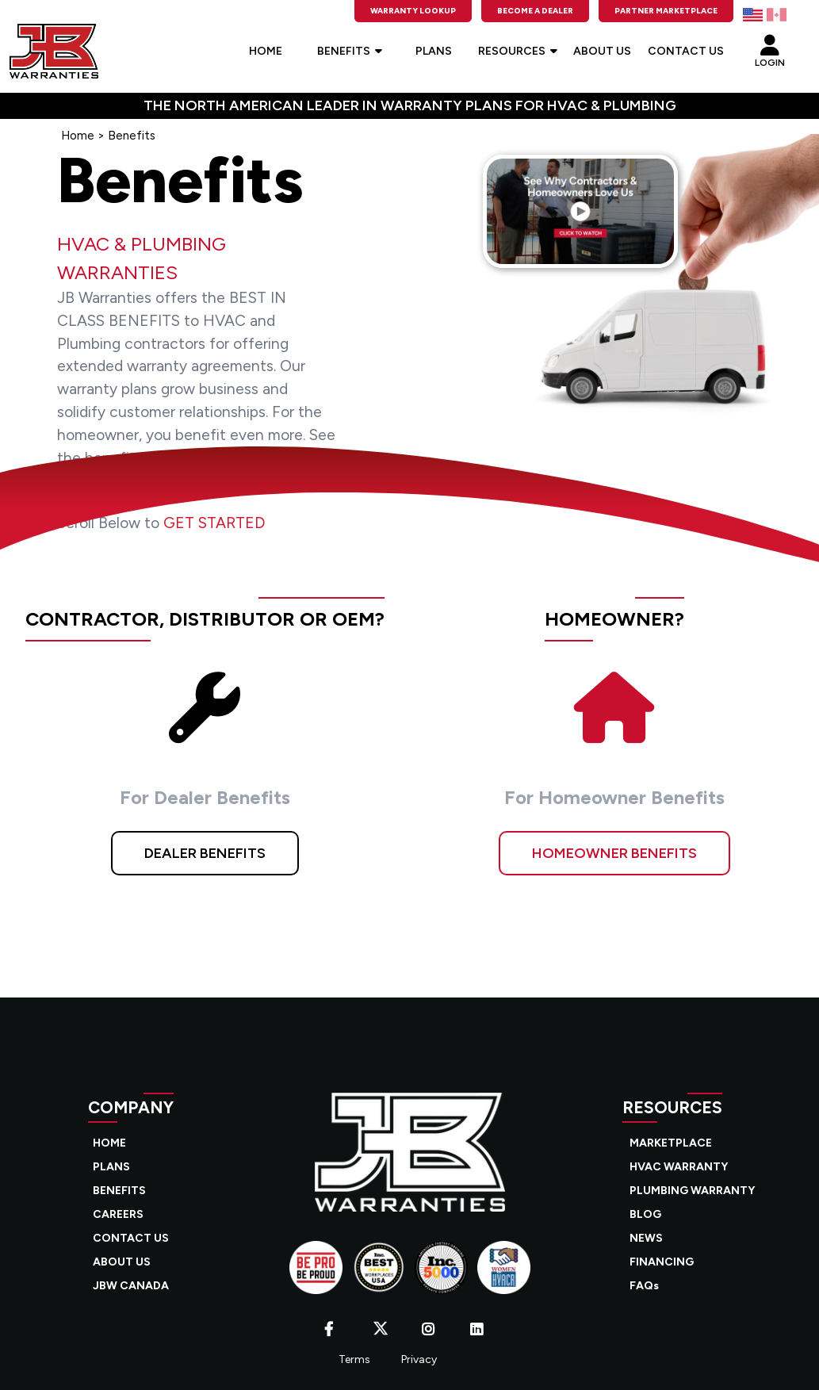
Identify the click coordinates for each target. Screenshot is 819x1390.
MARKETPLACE (671, 1143)
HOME (265, 51)
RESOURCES (517, 51)
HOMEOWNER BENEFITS (614, 853)
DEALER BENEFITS (205, 853)
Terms (354, 1359)
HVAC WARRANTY (679, 1167)
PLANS (433, 51)
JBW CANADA (131, 1285)
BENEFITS (349, 51)
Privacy (419, 1359)
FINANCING (662, 1262)
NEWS (646, 1238)
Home (77, 135)
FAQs (644, 1285)
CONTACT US (686, 51)
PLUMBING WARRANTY (692, 1190)
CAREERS (118, 1214)
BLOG (645, 1214)
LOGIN (769, 47)
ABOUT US (602, 51)
